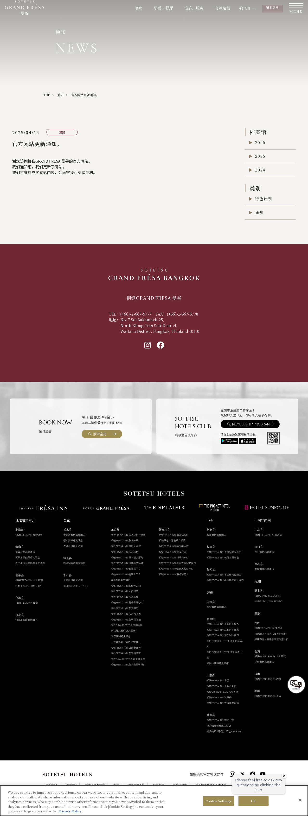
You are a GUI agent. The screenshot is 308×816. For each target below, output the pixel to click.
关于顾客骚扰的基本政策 (210, 785)
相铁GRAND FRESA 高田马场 (126, 625)
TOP (46, 95)
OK (253, 801)
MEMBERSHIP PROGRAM (251, 424)
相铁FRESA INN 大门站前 (124, 591)
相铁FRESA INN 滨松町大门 (126, 585)
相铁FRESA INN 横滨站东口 (174, 535)
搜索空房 (100, 433)
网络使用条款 (136, 785)
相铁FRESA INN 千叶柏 (75, 586)
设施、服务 (161, 10)
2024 (260, 170)
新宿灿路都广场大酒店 (123, 630)
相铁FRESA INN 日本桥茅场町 (127, 563)
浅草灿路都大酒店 (120, 636)
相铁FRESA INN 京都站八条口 (223, 635)
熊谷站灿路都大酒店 (74, 563)
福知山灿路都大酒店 (218, 663)
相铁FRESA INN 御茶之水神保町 (128, 535)
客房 (106, 10)
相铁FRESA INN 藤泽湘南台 (174, 574)
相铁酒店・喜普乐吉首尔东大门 (271, 639)
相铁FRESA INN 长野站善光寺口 (224, 552)
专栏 (116, 785)
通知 (60, 95)
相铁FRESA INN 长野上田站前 (223, 557)
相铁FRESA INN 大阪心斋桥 (222, 686)
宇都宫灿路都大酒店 (74, 535)
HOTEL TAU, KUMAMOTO (268, 601)
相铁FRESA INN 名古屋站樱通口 (224, 574)
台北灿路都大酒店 (264, 662)
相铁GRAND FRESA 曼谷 (267, 696)
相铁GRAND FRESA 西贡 (267, 679)
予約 (253, 10)
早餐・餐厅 (131, 10)
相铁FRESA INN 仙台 (26, 602)
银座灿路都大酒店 (120, 580)
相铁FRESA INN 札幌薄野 (29, 535)
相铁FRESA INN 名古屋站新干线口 (225, 580)
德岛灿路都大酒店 (264, 568)
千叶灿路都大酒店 (73, 580)
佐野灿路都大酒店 (73, 546)
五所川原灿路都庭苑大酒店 (30, 563)
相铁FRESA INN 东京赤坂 (124, 597)
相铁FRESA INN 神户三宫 (220, 720)
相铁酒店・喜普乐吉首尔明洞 (270, 633)
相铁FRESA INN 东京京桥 (124, 551)
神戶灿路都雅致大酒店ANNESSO (224, 731)
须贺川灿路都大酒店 (26, 619)
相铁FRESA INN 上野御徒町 (126, 647)
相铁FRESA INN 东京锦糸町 (126, 653)
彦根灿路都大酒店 (216, 606)
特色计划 (263, 199)
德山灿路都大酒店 (264, 552)
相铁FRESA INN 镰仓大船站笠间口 (177, 563)
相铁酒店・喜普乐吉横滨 (172, 540)
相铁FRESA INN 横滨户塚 (172, 551)
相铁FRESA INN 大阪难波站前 (223, 703)
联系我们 (51, 785)
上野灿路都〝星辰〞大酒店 (125, 642)
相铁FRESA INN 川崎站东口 (174, 557)
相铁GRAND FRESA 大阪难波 (222, 691)
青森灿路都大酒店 (25, 552)
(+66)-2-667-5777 (136, 314)
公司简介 (71, 785)
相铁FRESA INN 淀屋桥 (219, 697)
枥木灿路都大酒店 (73, 540)
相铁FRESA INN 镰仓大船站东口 (176, 568)
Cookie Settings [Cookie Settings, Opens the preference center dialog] (218, 801)
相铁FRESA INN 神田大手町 (126, 546)
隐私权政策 (180, 785)
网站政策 (158, 785)
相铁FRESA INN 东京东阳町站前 (128, 664)
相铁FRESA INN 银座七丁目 (126, 574)
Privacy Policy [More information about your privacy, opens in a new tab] (70, 811)
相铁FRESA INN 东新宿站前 (126, 619)
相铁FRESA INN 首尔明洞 (268, 628)
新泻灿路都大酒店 (216, 535)
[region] (154, 800)
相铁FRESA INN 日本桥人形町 (127, 557)
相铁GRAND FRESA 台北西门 (270, 656)
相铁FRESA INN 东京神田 (124, 540)
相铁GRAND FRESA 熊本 (267, 595)
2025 (260, 156)
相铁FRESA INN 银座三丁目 (126, 568)
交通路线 (190, 10)
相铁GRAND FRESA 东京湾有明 (128, 659)
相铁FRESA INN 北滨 (218, 680)
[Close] (300, 800)
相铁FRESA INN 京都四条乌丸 (223, 624)
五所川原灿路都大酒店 (27, 557)
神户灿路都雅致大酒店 (219, 725)
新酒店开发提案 (95, 785)
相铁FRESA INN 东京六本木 (126, 613)
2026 (260, 142)
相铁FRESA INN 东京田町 (124, 608)
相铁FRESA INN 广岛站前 (268, 535)
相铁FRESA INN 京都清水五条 (223, 629)
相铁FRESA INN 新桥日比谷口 (127, 602)
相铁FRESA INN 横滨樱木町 (174, 546)
